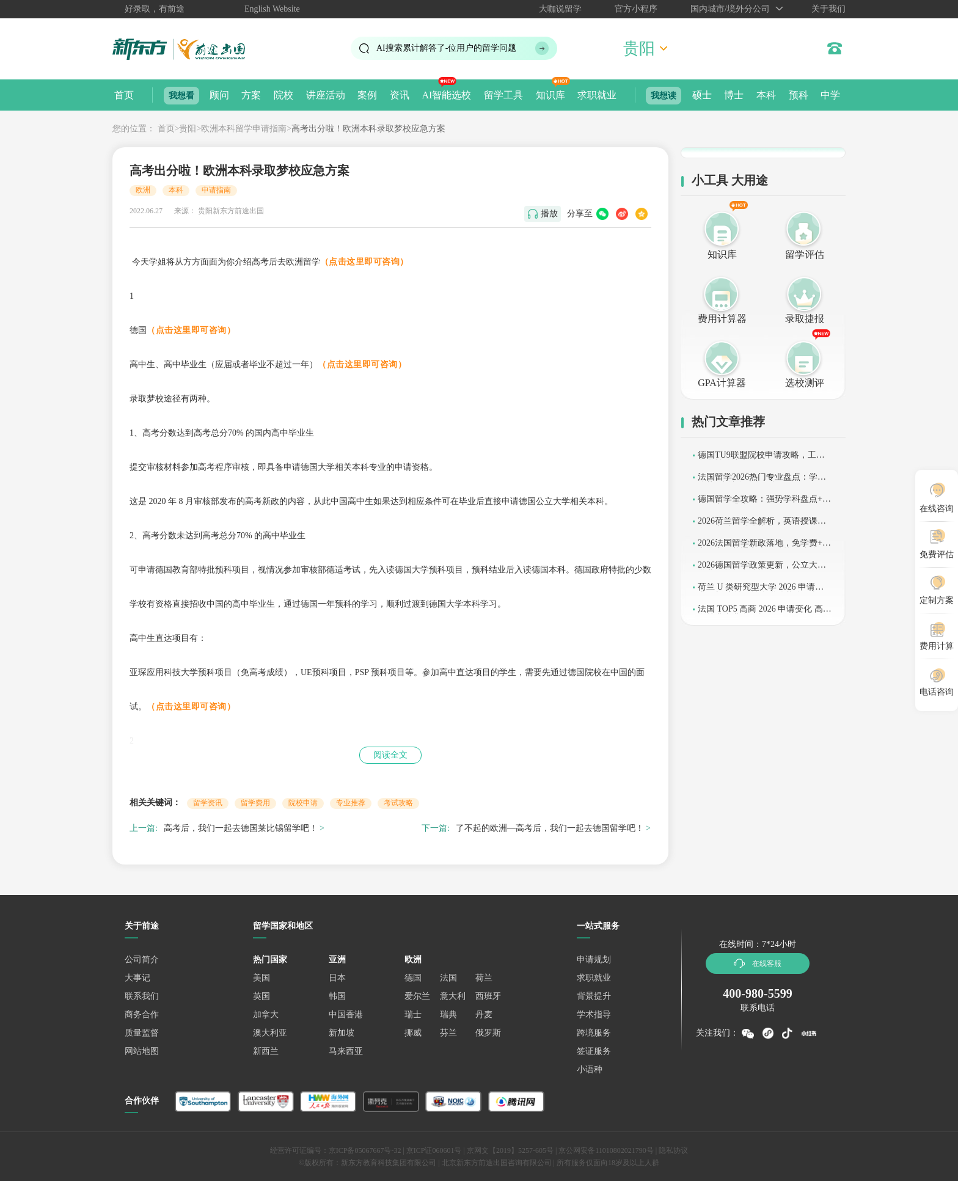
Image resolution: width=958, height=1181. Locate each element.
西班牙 (488, 996)
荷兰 (483, 977)
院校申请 (303, 803)
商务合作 (142, 1014)
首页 (124, 95)
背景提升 (594, 996)
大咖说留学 (560, 8)
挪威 (413, 1032)
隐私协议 (673, 1150)
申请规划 (594, 959)
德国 (413, 977)
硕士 (702, 95)
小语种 (589, 1069)
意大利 (453, 996)
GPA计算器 (722, 383)
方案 (251, 95)
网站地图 (142, 1051)
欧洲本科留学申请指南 (244, 128)
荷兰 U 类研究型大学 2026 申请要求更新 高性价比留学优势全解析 (761, 591)
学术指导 (594, 1014)
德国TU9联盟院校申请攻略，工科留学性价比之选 (761, 459)
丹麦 (483, 1014)
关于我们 (828, 8)
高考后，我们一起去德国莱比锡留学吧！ (241, 828)
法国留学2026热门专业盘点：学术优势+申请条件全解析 (762, 481)
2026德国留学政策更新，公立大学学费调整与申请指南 (762, 569)
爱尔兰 (417, 996)
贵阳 (187, 128)
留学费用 (255, 803)
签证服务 (594, 1051)
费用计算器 (722, 318)
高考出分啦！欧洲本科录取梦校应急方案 (368, 128)
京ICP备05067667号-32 (365, 1150)
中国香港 (346, 1014)
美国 (261, 977)
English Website (272, 8)
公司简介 (142, 959)
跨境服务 (594, 1032)
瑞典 (448, 1014)
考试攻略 (398, 803)
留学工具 (503, 95)
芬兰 (448, 1032)
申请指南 (216, 190)
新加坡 (341, 1032)
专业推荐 (350, 803)
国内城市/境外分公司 (730, 8)
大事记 (137, 977)
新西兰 (266, 1051)
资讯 (399, 95)
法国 (448, 977)
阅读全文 (390, 754)
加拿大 (266, 1014)
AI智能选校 (446, 95)
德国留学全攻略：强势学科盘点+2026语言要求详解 (764, 503)
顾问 (219, 95)
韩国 (337, 996)
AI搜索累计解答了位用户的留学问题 (446, 48)
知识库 (550, 95)
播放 (549, 213)
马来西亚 (346, 1051)
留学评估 (804, 254)
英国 (261, 996)
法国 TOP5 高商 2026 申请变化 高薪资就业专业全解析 (765, 613)
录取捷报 (804, 318)
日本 (337, 977)
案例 (367, 95)
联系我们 (142, 996)
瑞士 (413, 1014)
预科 (798, 95)
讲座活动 (325, 95)
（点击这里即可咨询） (364, 261)
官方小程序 (636, 8)
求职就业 (596, 95)
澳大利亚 (270, 1032)
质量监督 (142, 1032)
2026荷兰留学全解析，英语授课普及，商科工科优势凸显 (762, 525)
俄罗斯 (488, 1032)
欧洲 (143, 190)
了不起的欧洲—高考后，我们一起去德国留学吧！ (550, 828)
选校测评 (804, 383)
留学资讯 (207, 803)
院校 (283, 95)
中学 (830, 95)
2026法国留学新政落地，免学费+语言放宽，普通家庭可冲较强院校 (764, 547)
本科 (766, 95)
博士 (734, 95)
